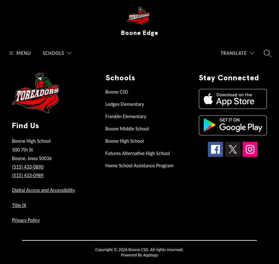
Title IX (19, 205)
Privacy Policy (26, 220)
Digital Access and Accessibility (43, 190)
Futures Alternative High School (138, 153)
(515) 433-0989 (27, 175)
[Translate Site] (237, 53)
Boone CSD (117, 92)
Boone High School (125, 141)
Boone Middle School (127, 129)
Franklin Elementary (126, 116)
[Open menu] (19, 53)
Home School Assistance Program (140, 166)
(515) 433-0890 (27, 167)
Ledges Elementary (125, 104)
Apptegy (150, 255)
